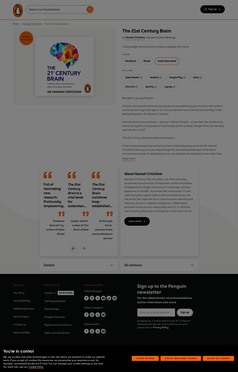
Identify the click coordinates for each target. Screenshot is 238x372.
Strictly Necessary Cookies (181, 358)
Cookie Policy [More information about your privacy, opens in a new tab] (36, 367)
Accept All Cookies (218, 358)
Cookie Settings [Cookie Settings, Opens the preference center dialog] (145, 358)
